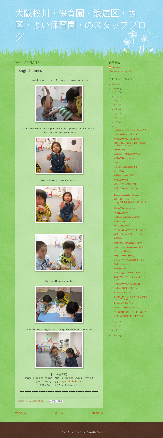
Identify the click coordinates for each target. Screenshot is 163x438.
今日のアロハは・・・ (124, 180)
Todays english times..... (123, 292)
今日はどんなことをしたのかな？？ (130, 130)
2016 (114, 84)
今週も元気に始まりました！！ (128, 288)
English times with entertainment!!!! (128, 247)
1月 (116, 330)
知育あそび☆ (120, 268)
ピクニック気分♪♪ (122, 251)
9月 (116, 105)
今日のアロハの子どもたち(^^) (127, 139)
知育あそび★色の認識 (124, 175)
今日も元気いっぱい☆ (124, 158)
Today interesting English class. (126, 195)
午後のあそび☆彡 (122, 225)
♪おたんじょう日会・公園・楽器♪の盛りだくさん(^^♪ (130, 144)
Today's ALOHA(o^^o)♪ (124, 303)
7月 (116, 114)
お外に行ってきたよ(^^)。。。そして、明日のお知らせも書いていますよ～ (130, 201)
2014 (114, 336)
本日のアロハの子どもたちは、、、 (130, 284)
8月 (116, 109)
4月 (116, 127)
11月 (116, 96)
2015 (114, 89)
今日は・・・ (120, 162)
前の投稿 (97, 413)
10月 (116, 101)
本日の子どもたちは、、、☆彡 (128, 234)
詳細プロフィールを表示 (120, 71)
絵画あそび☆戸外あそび (125, 184)
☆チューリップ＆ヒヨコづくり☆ (129, 260)
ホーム (59, 413)
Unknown (116, 67)
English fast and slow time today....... (128, 308)
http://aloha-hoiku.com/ (72, 381)
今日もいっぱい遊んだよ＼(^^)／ (128, 217)
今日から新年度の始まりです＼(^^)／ (130, 316)
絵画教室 (118, 238)
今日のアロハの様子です (125, 256)
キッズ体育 (119, 171)
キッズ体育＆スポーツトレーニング (130, 230)
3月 (116, 322)
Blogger (100, 432)
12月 (116, 92)
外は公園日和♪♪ (121, 213)
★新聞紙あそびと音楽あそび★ (128, 243)
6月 (116, 118)
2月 (116, 326)
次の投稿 (20, 413)
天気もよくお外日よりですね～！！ (130, 154)
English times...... (121, 264)
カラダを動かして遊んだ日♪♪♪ (127, 134)
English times (119, 150)
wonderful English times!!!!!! (125, 167)
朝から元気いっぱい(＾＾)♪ (126, 208)
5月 (116, 122)
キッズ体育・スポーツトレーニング (130, 312)
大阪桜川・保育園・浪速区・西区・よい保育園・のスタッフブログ (80, 25)
